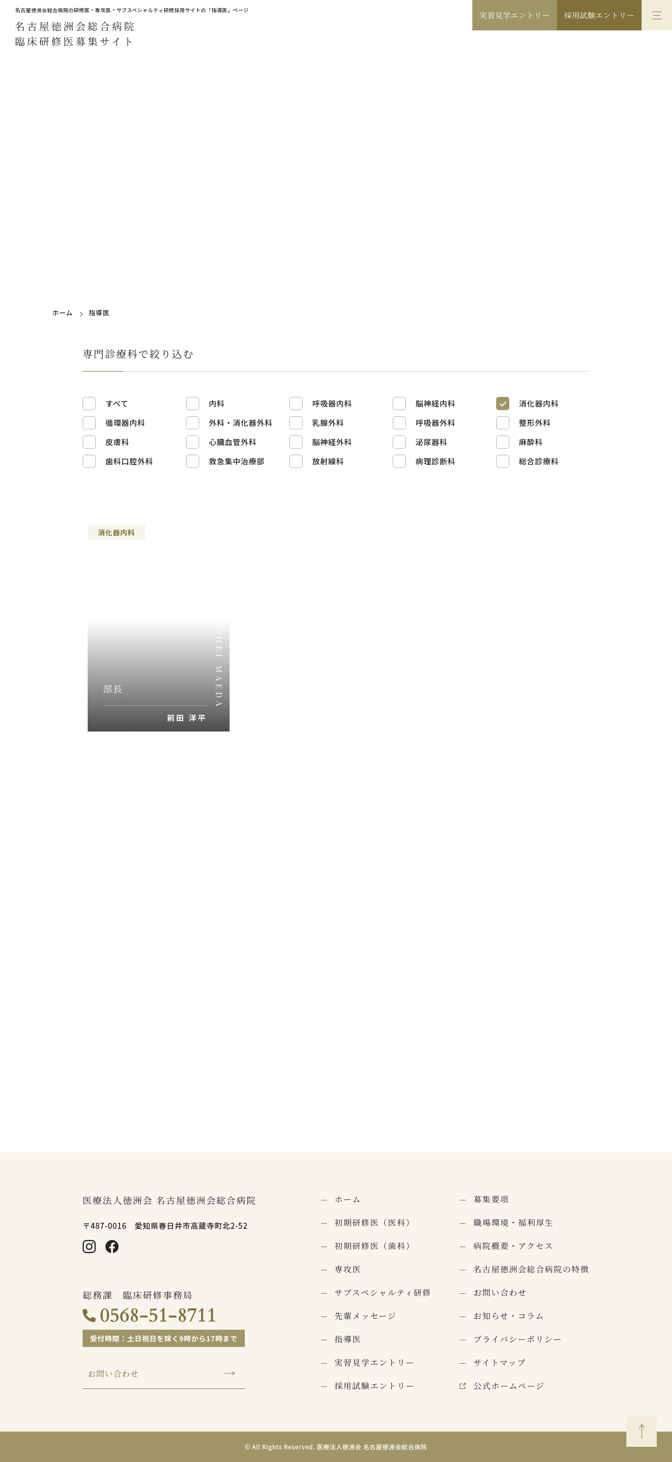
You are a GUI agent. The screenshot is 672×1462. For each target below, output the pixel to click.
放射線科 (328, 461)
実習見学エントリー (514, 15)
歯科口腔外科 (129, 461)
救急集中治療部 (237, 461)
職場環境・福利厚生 (513, 1223)
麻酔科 (531, 441)
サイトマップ (499, 1363)
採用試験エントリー (599, 15)
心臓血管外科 (233, 441)
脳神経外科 (332, 441)
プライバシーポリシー (517, 1339)
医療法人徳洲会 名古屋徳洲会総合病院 (169, 1200)
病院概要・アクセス (513, 1246)
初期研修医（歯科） (374, 1246)
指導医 (347, 1339)
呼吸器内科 (332, 403)
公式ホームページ (508, 1386)
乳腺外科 (328, 422)
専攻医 (347, 1269)
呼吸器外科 (436, 422)
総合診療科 (539, 461)
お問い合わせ (113, 1374)
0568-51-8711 (158, 1315)
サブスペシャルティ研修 (382, 1293)
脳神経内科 (436, 403)
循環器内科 (125, 422)
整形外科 (535, 422)
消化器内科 (539, 403)
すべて (117, 403)
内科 (217, 403)
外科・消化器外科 (241, 422)
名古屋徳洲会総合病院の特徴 (531, 1269)
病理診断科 (436, 461)
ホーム (62, 312)
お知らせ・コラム (508, 1316)
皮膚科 (117, 441)
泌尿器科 (431, 441)
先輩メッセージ (365, 1316)
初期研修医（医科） (374, 1223)
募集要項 (491, 1199)
